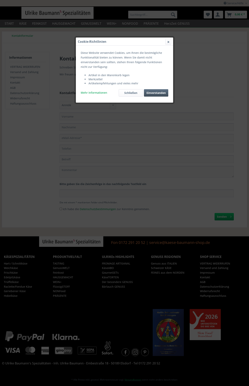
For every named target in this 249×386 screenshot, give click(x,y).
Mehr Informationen (94, 92)
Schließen (130, 93)
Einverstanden (156, 93)
